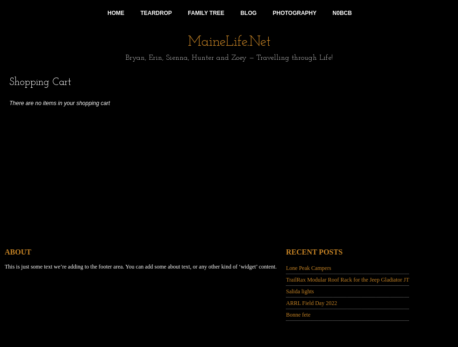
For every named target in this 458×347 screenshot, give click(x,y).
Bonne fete (298, 315)
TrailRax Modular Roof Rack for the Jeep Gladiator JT (347, 279)
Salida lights (300, 291)
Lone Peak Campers (308, 268)
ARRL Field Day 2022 (311, 303)
